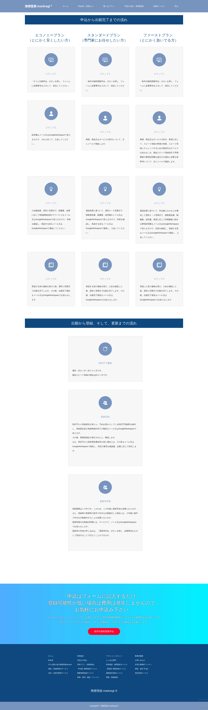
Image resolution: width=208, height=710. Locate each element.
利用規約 (80, 656)
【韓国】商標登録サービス (116, 669)
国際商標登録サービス (85, 673)
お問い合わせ (140, 660)
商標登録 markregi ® (38, 6)
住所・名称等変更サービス (58, 673)
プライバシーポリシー (114, 656)
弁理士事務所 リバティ (143, 664)
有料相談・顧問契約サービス (117, 664)
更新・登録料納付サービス (58, 669)
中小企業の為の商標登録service (60, 664)
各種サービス (159, 6)
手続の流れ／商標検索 (134, 6)
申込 (176, 6)
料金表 (50, 660)
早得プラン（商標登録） (86, 664)
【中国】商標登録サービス (87, 669)
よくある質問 (111, 660)
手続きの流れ (82, 660)
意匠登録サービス (141, 673)
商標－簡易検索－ (112, 677)
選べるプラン (109, 6)
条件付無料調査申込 (104, 631)
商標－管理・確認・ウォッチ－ (88, 677)
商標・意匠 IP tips (141, 669)
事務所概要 (139, 656)
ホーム (66, 6)
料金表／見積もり (86, 6)
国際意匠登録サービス (114, 673)
